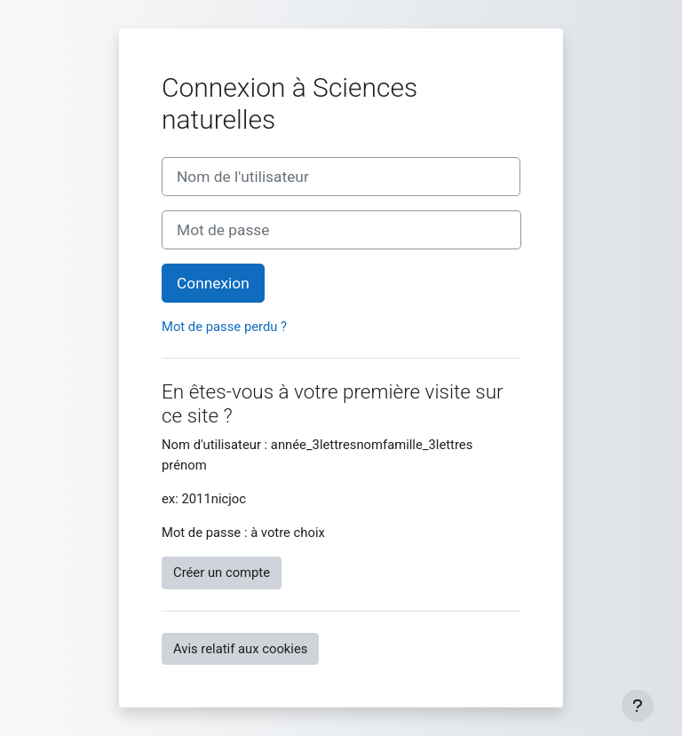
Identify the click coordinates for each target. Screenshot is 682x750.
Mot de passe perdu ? (224, 327)
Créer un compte (221, 572)
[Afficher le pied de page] (638, 706)
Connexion (213, 283)
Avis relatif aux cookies (240, 649)
